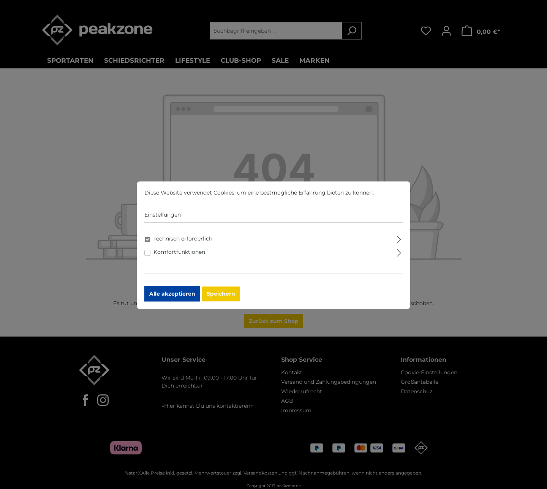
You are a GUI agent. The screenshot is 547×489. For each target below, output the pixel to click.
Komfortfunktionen (179, 258)
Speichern (221, 300)
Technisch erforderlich (182, 245)
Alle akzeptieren (172, 300)
